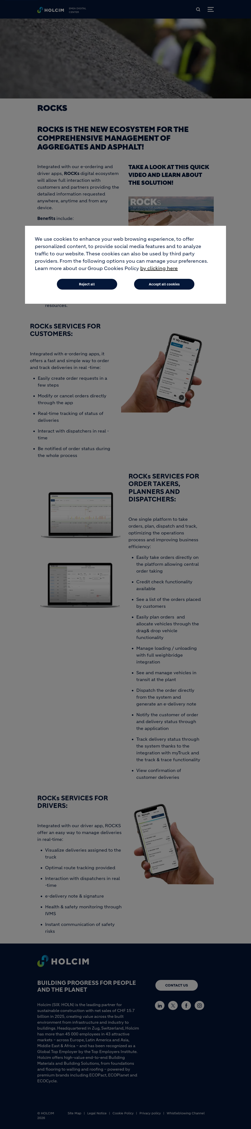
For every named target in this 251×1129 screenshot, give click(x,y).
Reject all (87, 284)
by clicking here (159, 268)
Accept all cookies (164, 284)
